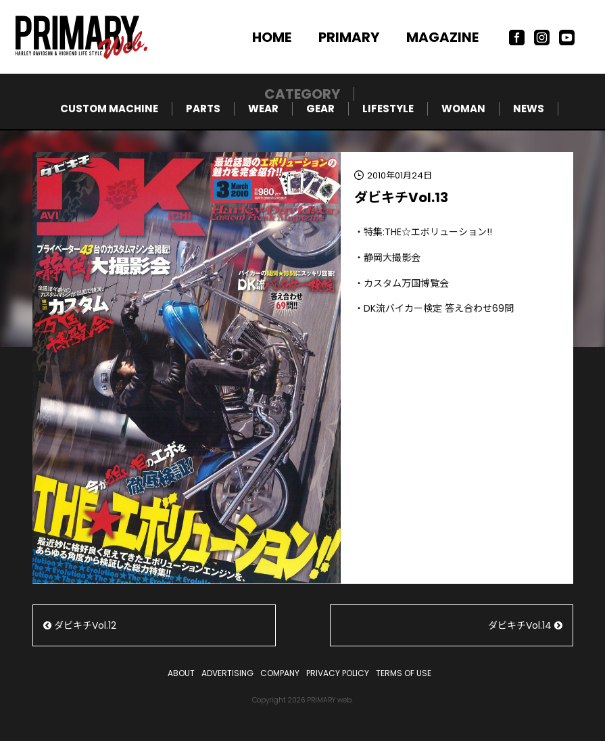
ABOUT (181, 673)
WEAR (263, 108)
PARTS (203, 108)
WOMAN (463, 108)
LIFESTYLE (388, 108)
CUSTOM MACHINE (109, 108)
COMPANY (279, 673)
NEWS (528, 108)
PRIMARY (348, 37)
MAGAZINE (442, 37)
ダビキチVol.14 (525, 625)
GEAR (320, 108)
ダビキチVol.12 (79, 625)
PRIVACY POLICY (337, 673)
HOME (271, 37)
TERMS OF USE (403, 673)
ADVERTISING (227, 673)
